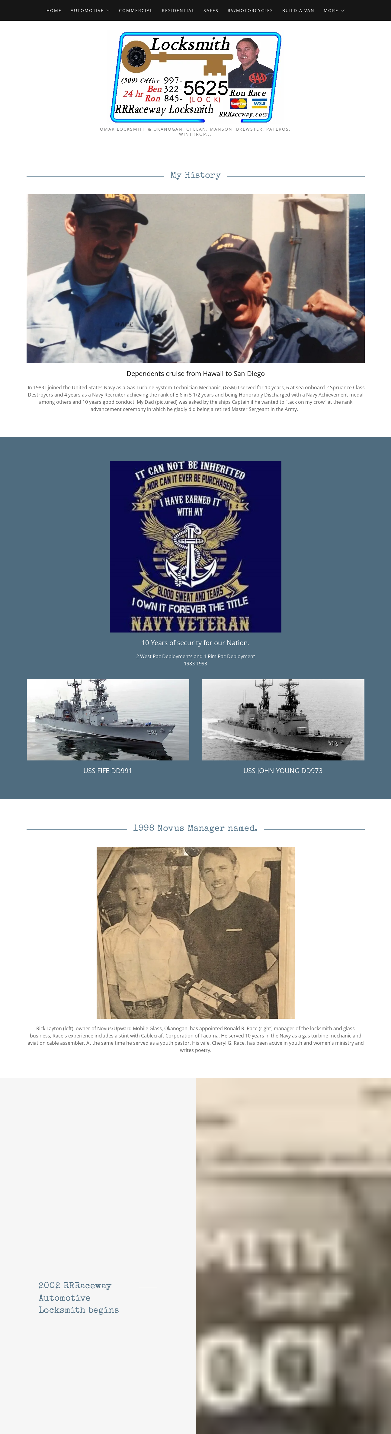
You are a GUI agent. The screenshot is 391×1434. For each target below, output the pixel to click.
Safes (211, 10)
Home (54, 10)
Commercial (136, 10)
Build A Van (298, 10)
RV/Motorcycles (250, 10)
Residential (178, 10)
